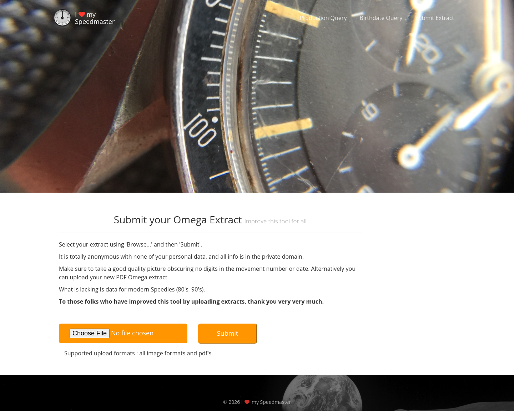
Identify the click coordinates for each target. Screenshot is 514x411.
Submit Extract (434, 18)
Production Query (323, 18)
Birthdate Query (380, 18)
